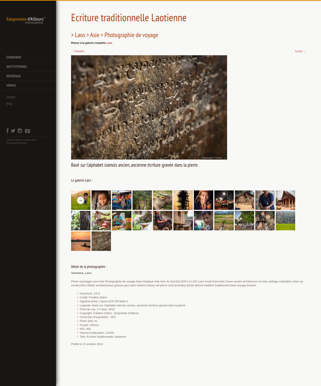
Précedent (77, 51)
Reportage (13, 76)
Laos (109, 42)
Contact (10, 97)
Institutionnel (17, 66)
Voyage (11, 85)
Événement (14, 57)
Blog (9, 103)
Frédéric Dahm (13, 140)
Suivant (300, 51)
